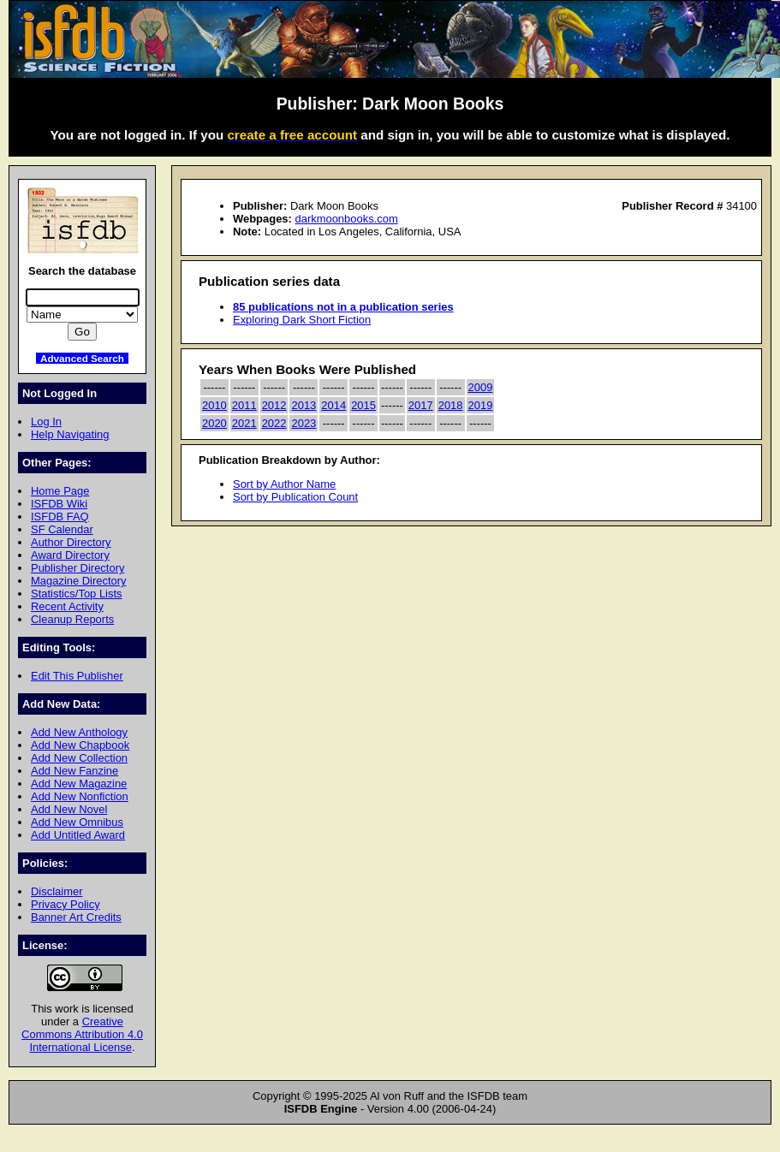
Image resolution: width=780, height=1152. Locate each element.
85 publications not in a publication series (343, 306)
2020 (214, 423)
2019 (480, 405)
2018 (450, 405)
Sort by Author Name (284, 484)
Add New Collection (79, 757)
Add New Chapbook (80, 745)
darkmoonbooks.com (346, 218)
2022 (274, 423)
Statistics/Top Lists (76, 593)
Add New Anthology (79, 732)
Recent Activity (67, 606)
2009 (480, 387)
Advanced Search (82, 358)
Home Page (60, 490)
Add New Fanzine (74, 770)
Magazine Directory (79, 580)
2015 (363, 405)
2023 (303, 423)
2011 (244, 405)
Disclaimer (56, 891)
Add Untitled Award (78, 834)
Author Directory (71, 542)
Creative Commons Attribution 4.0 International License (82, 1034)
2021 (244, 423)
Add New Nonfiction (79, 796)
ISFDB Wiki (59, 503)
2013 (303, 405)
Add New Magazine (79, 783)
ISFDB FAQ (60, 516)
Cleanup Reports (72, 619)
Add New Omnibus (77, 822)
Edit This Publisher (77, 675)
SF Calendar (62, 529)
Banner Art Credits (76, 917)
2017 (420, 405)
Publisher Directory (77, 567)
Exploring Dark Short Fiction (302, 319)
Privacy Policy (65, 904)
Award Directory (70, 555)
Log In (46, 421)
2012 (274, 405)
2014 (333, 405)
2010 (214, 405)
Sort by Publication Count (295, 496)
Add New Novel (69, 809)
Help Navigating (70, 434)
